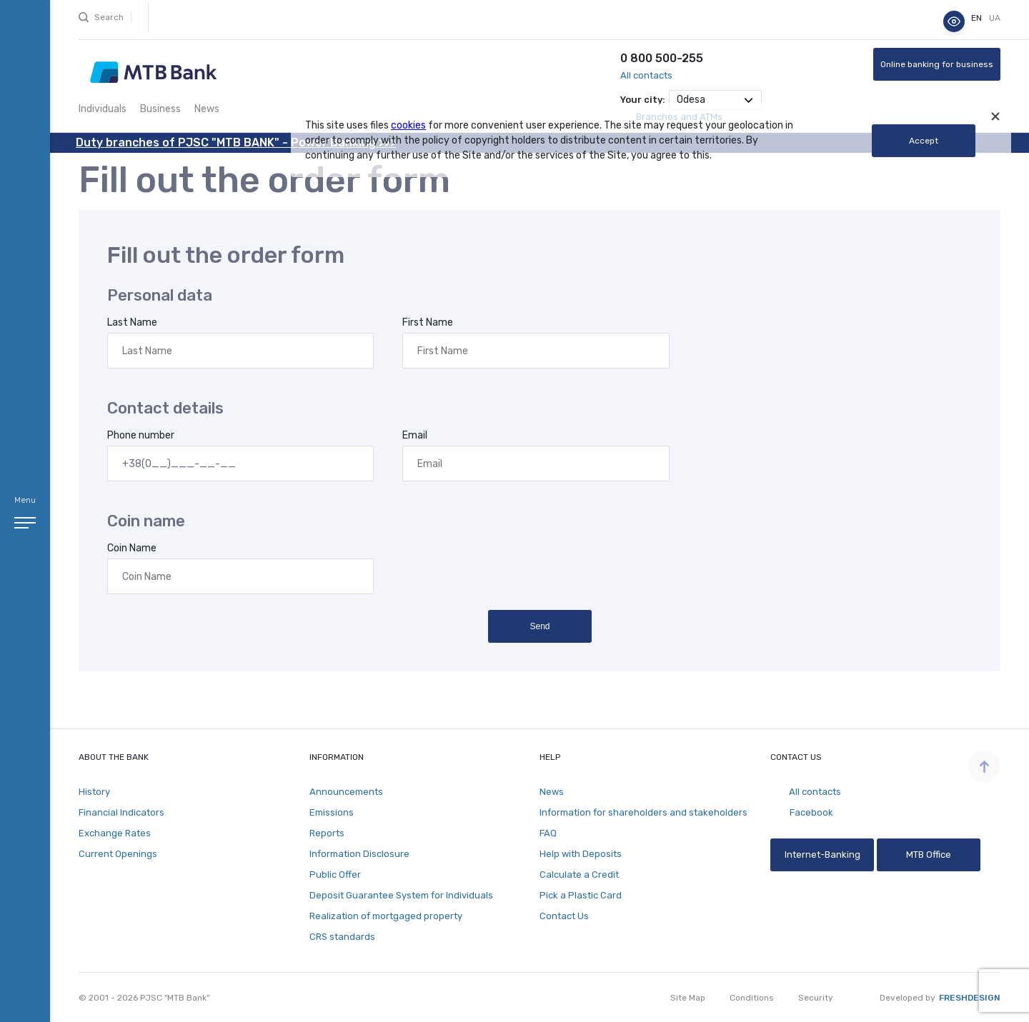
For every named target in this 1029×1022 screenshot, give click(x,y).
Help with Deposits (581, 853)
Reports (326, 833)
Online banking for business (936, 64)
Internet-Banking (822, 854)
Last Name (132, 322)
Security (815, 998)
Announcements (346, 791)
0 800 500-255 (661, 58)
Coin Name (131, 548)
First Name (427, 322)
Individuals (102, 109)
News (206, 109)
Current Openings (118, 853)
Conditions (752, 998)
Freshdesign (969, 998)
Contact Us (564, 916)
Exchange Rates (115, 833)
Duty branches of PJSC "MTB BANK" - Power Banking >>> (236, 142)
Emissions (331, 812)
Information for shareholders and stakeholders (643, 812)
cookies (408, 125)
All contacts (646, 75)
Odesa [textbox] (691, 100)
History (94, 791)
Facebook (801, 812)
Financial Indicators (121, 812)
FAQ (548, 833)
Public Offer (335, 874)
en (977, 18)
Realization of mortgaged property (385, 916)
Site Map (687, 998)
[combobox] (715, 100)
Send (540, 626)
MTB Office (928, 854)
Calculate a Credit (579, 874)
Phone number (140, 435)
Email (414, 435)
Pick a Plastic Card (581, 895)
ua (994, 18)
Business (160, 109)
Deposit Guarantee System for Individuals (401, 895)
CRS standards (342, 936)
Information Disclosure (359, 853)
